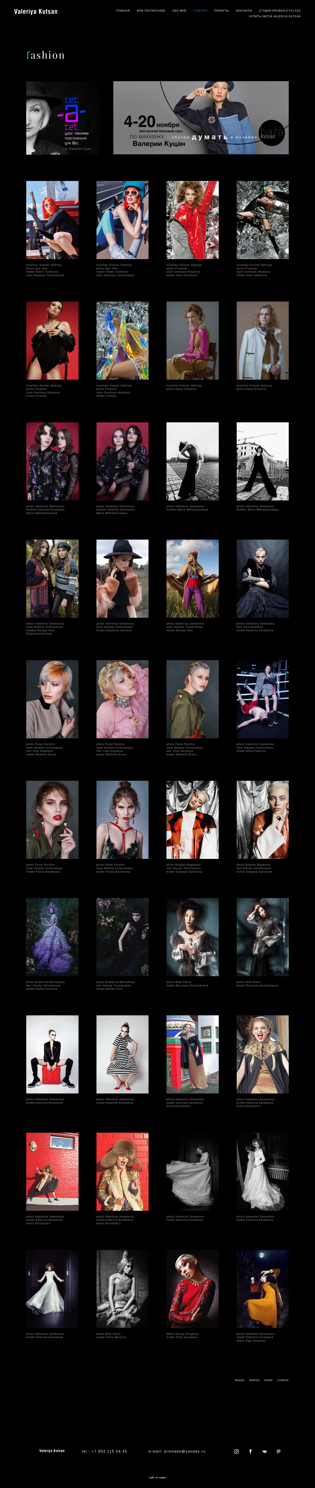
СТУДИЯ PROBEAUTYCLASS (280, 10)
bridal (268, 1380)
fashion (254, 1380)
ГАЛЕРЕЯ (200, 10)
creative (283, 1380)
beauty (239, 1380)
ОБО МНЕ (179, 10)
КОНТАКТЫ (244, 10)
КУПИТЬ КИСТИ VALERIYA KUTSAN (275, 16)
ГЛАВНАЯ (123, 10)
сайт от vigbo (157, 1478)
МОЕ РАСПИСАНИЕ (151, 10)
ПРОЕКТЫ (221, 10)
